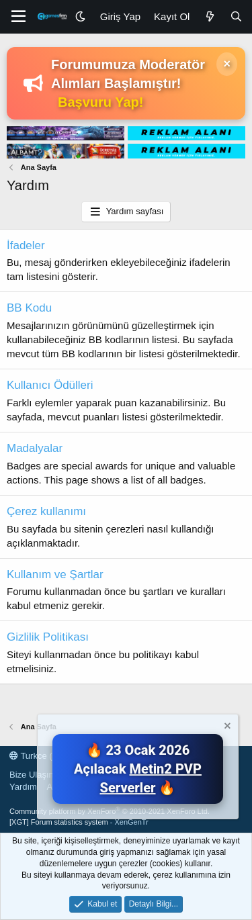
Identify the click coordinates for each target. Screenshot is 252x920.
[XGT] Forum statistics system (79, 822)
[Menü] (18, 17)
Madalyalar (34, 448)
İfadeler (26, 245)
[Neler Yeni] (209, 16)
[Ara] (236, 16)
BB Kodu (29, 308)
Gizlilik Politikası (48, 637)
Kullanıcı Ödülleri (50, 385)
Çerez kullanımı (46, 511)
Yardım (23, 787)
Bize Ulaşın (31, 775)
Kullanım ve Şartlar (55, 574)
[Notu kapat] (226, 727)
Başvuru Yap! (100, 102)
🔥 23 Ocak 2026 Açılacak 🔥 (138, 769)
